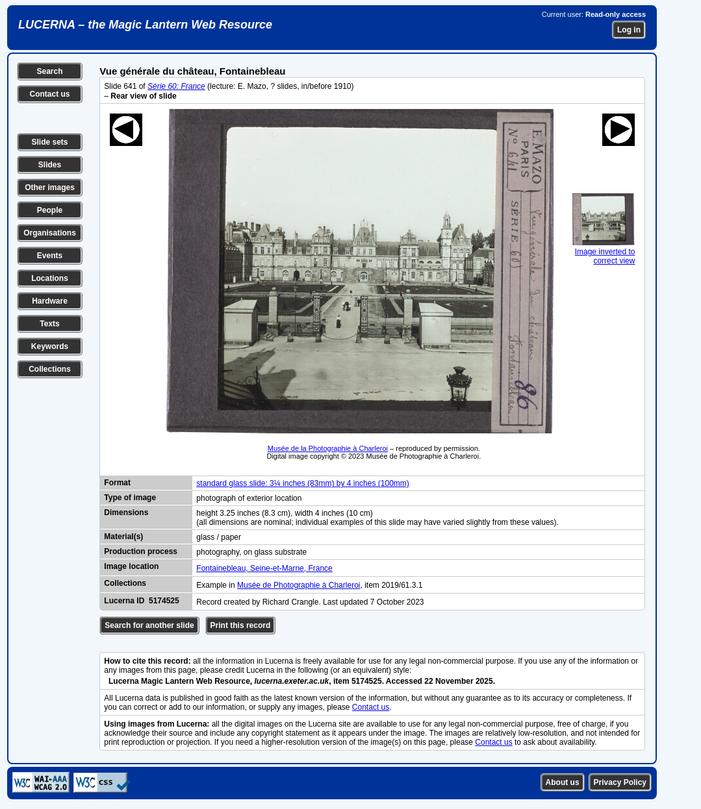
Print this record (240, 625)
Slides (49, 164)
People (49, 210)
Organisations (49, 232)
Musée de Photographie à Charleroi (298, 585)
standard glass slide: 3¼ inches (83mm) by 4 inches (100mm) (302, 483)
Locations (49, 278)
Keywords (49, 346)
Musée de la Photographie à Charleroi (328, 448)
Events (49, 255)
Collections (50, 369)
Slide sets (49, 142)
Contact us (49, 94)
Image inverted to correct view (603, 251)
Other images (50, 187)
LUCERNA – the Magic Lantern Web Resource (145, 24)
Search (49, 71)
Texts (49, 323)
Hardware (50, 301)
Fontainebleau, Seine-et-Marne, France (264, 568)
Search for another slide (149, 625)
